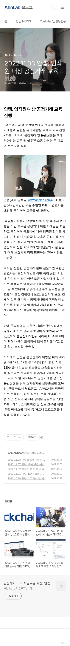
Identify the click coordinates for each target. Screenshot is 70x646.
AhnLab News (15, 452)
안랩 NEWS (23, 21)
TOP (63, 643)
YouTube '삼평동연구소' (54, 21)
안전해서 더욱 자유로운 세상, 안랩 (27, 583)
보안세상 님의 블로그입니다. (18, 588)
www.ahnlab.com (39, 200)
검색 (54, 7)
